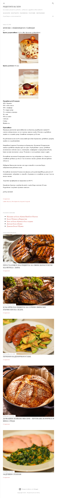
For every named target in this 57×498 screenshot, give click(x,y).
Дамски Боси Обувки (15, 226)
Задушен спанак (12, 474)
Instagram (40, 13)
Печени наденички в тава (17, 356)
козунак (27, 201)
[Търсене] (53, 3)
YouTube (32, 13)
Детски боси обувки (14, 224)
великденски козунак (18, 201)
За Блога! (6, 13)
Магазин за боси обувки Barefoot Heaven (22, 216)
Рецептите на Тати (12, 7)
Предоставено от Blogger (28, 489)
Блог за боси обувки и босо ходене (20, 221)
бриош (9, 201)
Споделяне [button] (6, 199)
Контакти (15, 13)
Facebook (24, 13)
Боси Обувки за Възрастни (17, 219)
